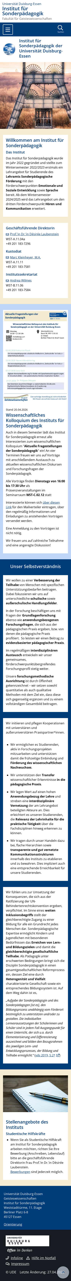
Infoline (14, 1258)
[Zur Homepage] (35, 4)
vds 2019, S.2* (45, 1055)
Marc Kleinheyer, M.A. (25, 257)
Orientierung (13, 1224)
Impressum (17, 1263)
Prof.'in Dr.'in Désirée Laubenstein (34, 234)
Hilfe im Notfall (41, 1258)
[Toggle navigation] (8, 29)
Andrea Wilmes (21, 280)
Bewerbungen (20, 1172)
